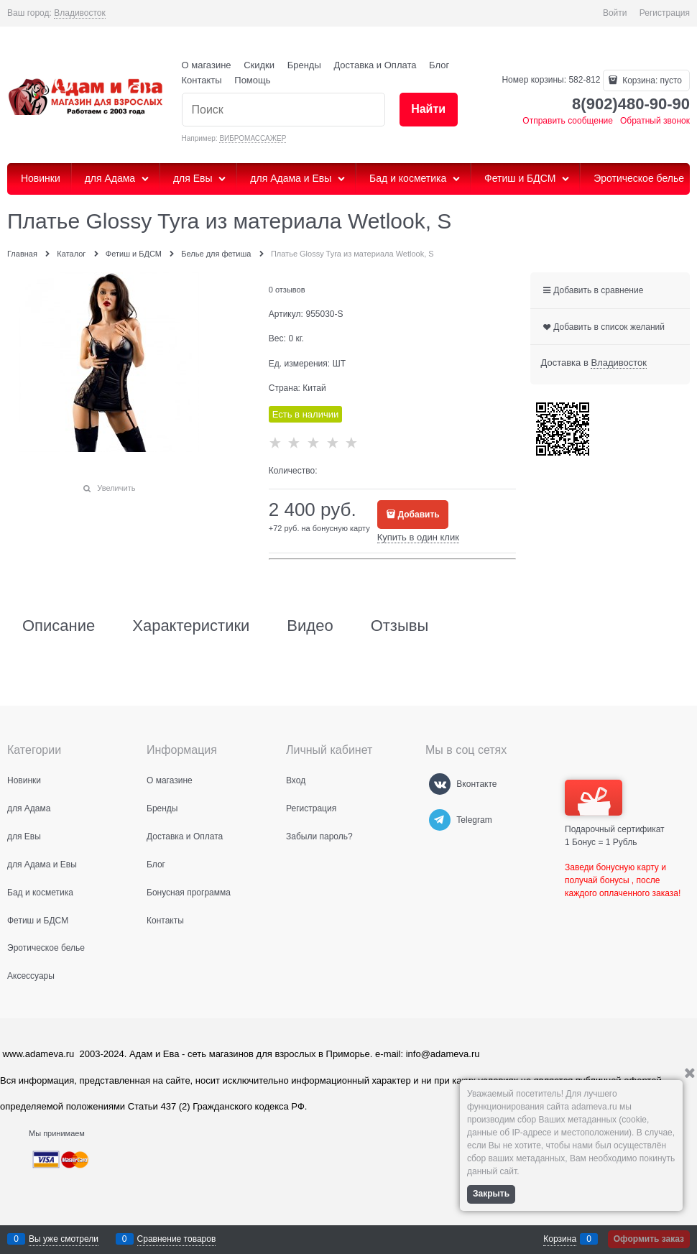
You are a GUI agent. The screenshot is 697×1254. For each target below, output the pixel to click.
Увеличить (116, 488)
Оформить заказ (649, 1239)
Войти (615, 13)
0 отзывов (287, 289)
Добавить (419, 515)
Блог (439, 65)
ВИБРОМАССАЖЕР (252, 138)
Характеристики (190, 626)
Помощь (252, 80)
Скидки (259, 65)
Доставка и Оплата (374, 65)
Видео (310, 626)
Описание (58, 626)
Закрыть (491, 1194)
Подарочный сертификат (615, 807)
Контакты (202, 80)
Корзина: (651, 80)
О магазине (206, 65)
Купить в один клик (418, 537)
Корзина (559, 1239)
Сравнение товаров (176, 1239)
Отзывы (400, 626)
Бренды (304, 65)
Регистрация (665, 13)
